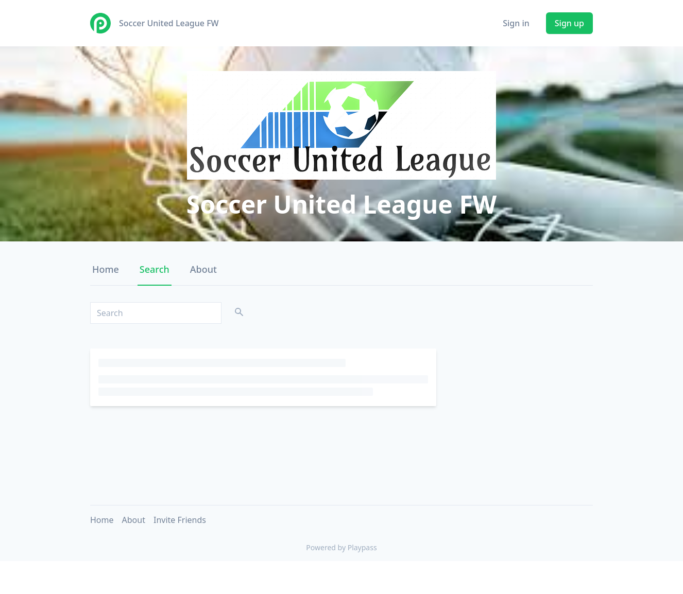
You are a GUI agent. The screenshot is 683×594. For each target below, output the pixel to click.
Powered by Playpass (341, 547)
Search (154, 269)
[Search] (155, 313)
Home (105, 269)
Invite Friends (179, 520)
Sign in (516, 23)
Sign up (569, 23)
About (203, 269)
